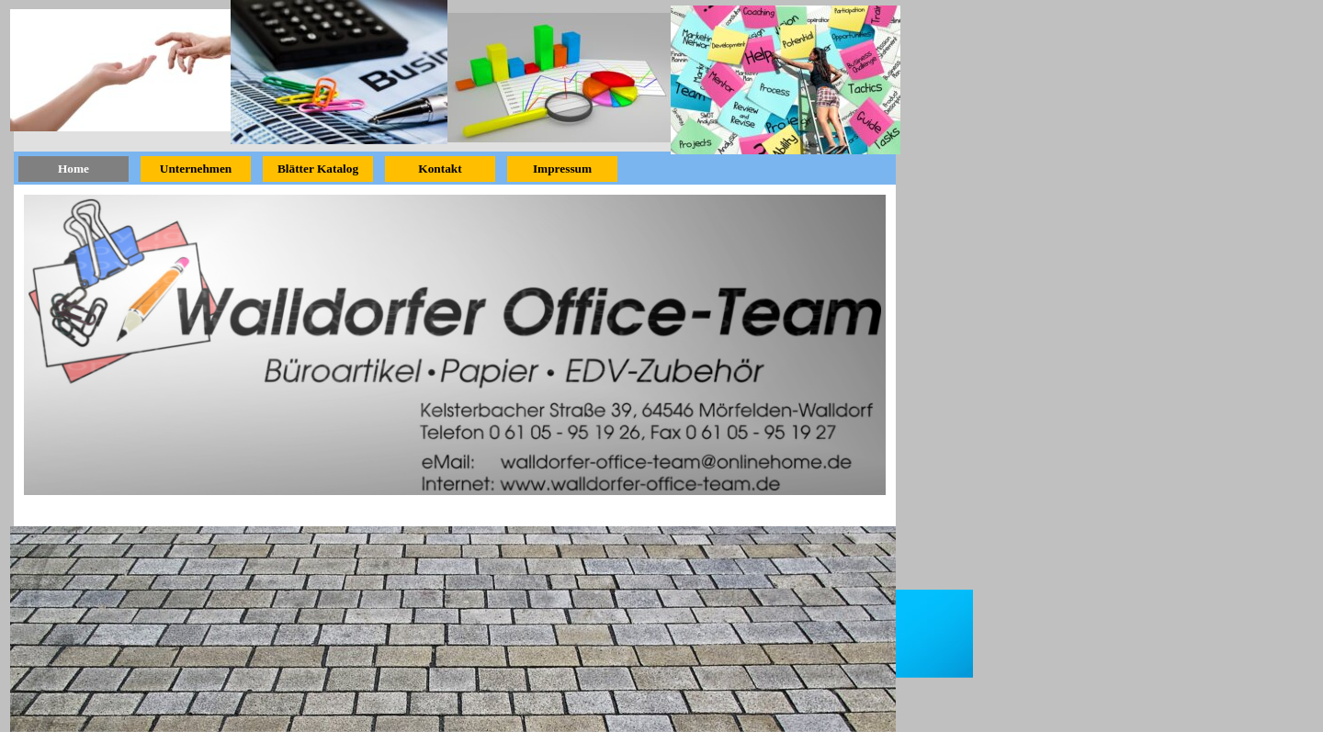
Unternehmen (196, 168)
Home (73, 168)
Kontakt (439, 168)
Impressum (562, 168)
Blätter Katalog (317, 168)
